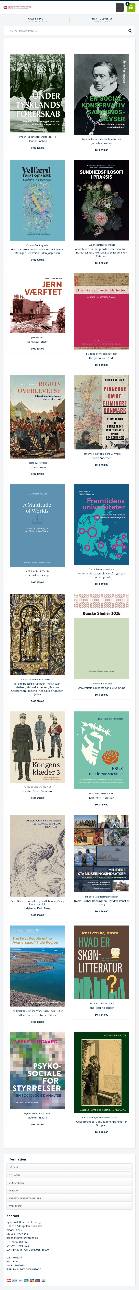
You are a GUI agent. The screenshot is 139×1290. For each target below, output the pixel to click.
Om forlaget (17, 1182)
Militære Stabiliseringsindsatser (101, 896)
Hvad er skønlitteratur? (102, 1003)
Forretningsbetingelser (25, 1198)
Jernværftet (37, 337)
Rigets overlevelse (37, 462)
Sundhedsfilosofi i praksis (102, 244)
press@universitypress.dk (22, 1238)
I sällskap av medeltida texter (101, 353)
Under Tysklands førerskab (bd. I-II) (37, 136)
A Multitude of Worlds (37, 571)
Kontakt (14, 1190)
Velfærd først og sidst (37, 245)
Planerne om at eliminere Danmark (101, 453)
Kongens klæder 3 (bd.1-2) (37, 786)
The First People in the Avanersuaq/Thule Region (37, 1010)
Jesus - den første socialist (101, 793)
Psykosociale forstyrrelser (37, 1113)
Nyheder (14, 1174)
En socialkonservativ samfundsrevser (101, 138)
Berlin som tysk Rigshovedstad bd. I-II (101, 1117)
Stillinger (15, 1206)
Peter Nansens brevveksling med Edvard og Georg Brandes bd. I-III (37, 902)
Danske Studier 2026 (101, 683)
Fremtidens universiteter (101, 569)
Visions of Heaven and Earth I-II (37, 679)
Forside (14, 1167)
